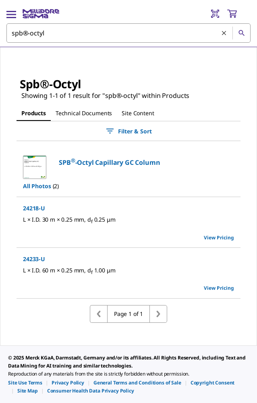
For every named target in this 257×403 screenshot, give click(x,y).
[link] (25, 382)
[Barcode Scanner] (215, 14)
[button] (109, 162)
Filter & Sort (128, 131)
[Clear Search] (224, 33)
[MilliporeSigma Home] (41, 14)
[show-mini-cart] (238, 13)
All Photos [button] (37, 186)
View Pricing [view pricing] (219, 237)
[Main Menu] (11, 13)
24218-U (34, 208)
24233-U (34, 259)
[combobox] (128, 33)
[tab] (34, 113)
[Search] (241, 33)
